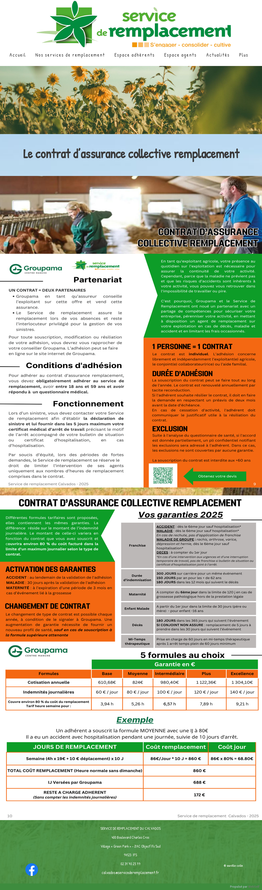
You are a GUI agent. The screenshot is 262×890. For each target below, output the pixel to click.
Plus (243, 55)
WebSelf (253, 887)
